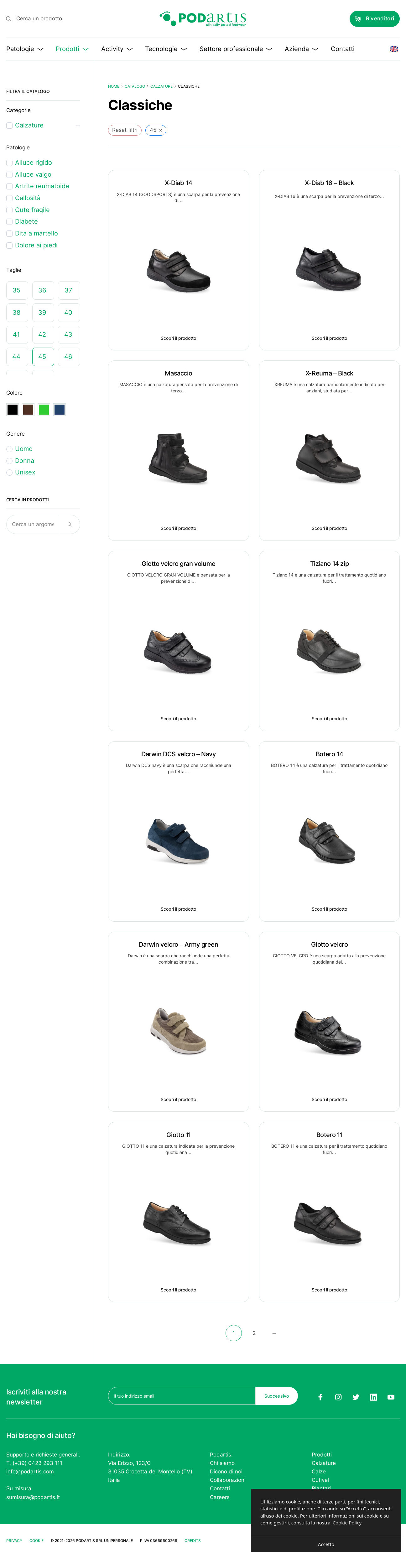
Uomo (24, 449)
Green (44, 410)
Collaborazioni (228, 1480)
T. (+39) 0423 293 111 (34, 1463)
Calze (319, 1471)
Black (13, 410)
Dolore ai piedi (36, 245)
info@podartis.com (30, 1471)
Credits (193, 1540)
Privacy (14, 1540)
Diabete (26, 221)
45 (42, 356)
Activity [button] (117, 49)
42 (42, 334)
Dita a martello (36, 233)
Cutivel (320, 1480)
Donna (24, 460)
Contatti (343, 49)
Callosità (27, 198)
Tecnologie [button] (166, 49)
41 (16, 334)
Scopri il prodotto (178, 338)
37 (68, 290)
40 (68, 312)
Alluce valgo (33, 174)
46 (68, 356)
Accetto (326, 1544)
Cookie (36, 1540)
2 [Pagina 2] (254, 1333)
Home (113, 86)
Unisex (25, 472)
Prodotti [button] (72, 49)
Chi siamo (222, 1463)
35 (16, 290)
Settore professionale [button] (236, 49)
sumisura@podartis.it (33, 1497)
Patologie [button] (25, 49)
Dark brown (28, 410)
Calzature (161, 86)
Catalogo (135, 86)
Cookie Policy (347, 1522)
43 (68, 334)
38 (16, 312)
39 (42, 312)
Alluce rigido (33, 162)
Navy (60, 410)
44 (16, 356)
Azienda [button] (301, 49)
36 (42, 290)
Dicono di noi (226, 1471)
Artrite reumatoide (42, 186)
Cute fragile (32, 210)
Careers (220, 1497)
